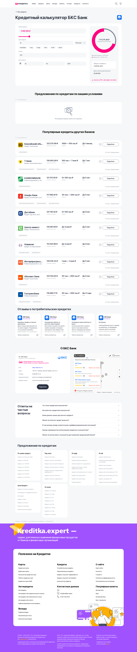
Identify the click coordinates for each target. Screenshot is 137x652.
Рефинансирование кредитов (79, 460)
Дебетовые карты (23, 571)
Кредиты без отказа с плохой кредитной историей (79, 468)
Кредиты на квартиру (23, 506)
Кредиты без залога (50, 457)
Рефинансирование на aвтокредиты (29, 603)
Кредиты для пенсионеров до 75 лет (108, 472)
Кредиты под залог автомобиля (53, 460)
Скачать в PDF (97, 80)
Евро (97, 593)
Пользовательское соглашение (105, 581)
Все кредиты (21, 12)
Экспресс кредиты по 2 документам (81, 463)
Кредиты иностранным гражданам (108, 482)
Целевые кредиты (76, 482)
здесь (107, 644)
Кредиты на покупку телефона (25, 489)
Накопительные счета (25, 615)
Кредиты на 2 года (49, 511)
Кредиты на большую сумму (25, 457)
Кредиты (41, 3)
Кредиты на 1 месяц (50, 507)
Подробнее (43, 387)
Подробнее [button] (110, 144)
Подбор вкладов (23, 612)
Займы (34, 3)
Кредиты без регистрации (78, 479)
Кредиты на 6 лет (49, 501)
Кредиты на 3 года (49, 494)
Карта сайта (99, 568)
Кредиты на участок (23, 502)
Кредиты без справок (77, 457)
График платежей (109, 80)
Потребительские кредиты (37, 521)
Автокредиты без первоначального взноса (31, 593)
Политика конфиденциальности (105, 578)
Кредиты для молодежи (105, 465)
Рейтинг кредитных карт (25, 578)
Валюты (62, 3)
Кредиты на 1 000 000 (23, 463)
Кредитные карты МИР (25, 581)
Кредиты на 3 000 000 (23, 470)
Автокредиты (22, 590)
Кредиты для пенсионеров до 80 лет (108, 475)
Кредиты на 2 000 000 (23, 467)
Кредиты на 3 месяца (50, 490)
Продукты (77, 3)
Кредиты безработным (105, 457)
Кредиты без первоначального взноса (82, 472)
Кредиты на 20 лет (49, 504)
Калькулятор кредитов (64, 581)
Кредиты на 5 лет (49, 497)
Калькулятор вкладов (25, 619)
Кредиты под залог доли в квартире (54, 463)
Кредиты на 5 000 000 (23, 474)
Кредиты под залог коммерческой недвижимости (54, 471)
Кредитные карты (23, 568)
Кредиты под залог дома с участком (54, 467)
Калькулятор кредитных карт (27, 574)
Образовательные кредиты (25, 509)
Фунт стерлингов (101, 600)
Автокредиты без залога (25, 600)
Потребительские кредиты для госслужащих (107, 461)
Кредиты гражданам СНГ (105, 479)
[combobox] (80, 43)
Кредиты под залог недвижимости (54, 479)
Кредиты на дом (22, 499)
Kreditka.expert (23, 639)
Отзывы (69, 3)
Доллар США (100, 590)
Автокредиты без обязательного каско (30, 597)
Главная (17, 521)
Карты (48, 3)
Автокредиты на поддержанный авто (27, 492)
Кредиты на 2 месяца (50, 514)
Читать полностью (23, 335)
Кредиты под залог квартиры (52, 475)
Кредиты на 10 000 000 (24, 477)
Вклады (54, 3)
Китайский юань (101, 597)
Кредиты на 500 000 (23, 460)
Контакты (86, 3)
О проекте (99, 574)
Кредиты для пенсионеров (106, 468)
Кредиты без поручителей (78, 475)
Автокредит (21, 496)
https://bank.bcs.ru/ (37, 367)
